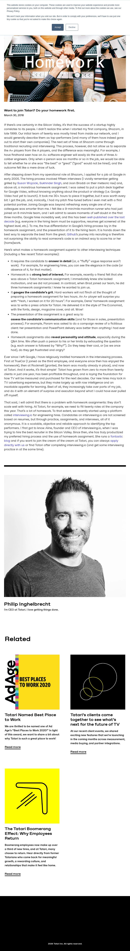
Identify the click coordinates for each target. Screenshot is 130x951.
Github (71, 234)
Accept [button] (58, 27)
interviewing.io (22, 415)
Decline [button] (72, 27)
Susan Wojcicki (27, 183)
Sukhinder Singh (50, 183)
